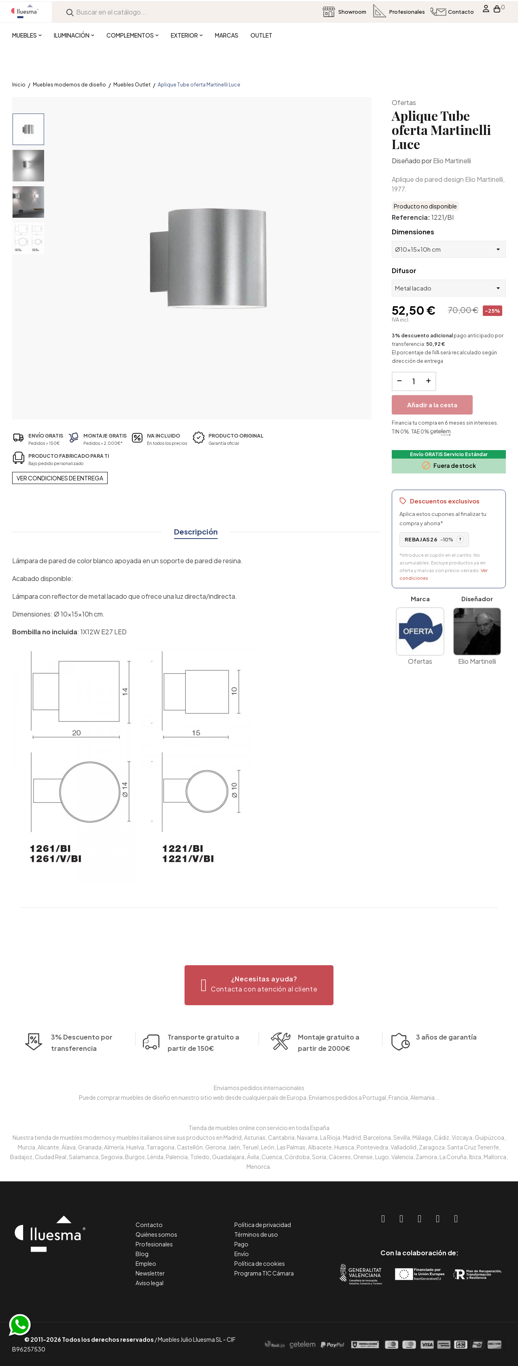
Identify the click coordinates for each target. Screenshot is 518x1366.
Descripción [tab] (196, 531)
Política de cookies (259, 1263)
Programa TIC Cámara (264, 1273)
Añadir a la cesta (432, 404)
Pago (241, 1244)
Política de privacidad (262, 1224)
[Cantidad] (414, 381)
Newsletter (150, 1273)
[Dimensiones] (449, 249)
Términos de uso (256, 1234)
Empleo (146, 1263)
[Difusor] (449, 288)
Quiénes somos (156, 1234)
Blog (142, 1253)
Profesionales (154, 1244)
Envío (241, 1253)
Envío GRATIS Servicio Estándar (449, 454)
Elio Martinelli (452, 160)
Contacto (149, 1224)
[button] (259, 985)
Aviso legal (149, 1282)
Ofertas (404, 102)
